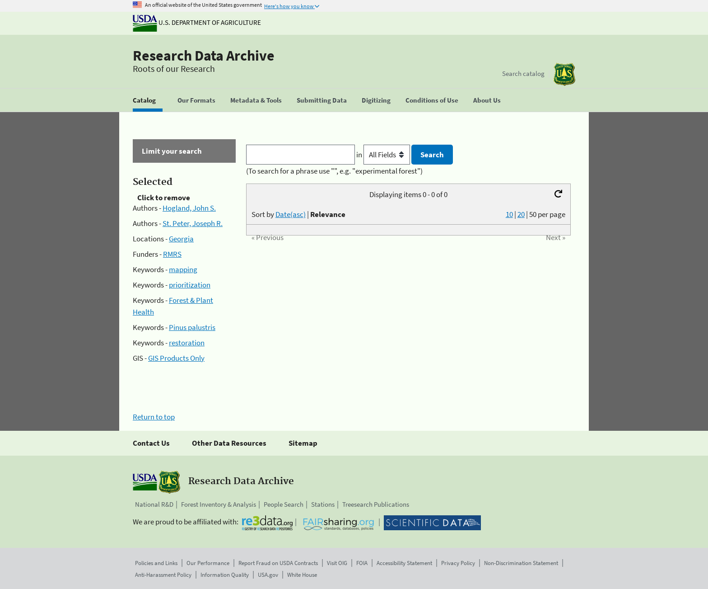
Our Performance (207, 563)
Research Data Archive (204, 56)
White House (302, 575)
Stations (323, 504)
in (384, 155)
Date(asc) (290, 214)
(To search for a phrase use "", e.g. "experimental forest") (334, 171)
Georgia (181, 239)
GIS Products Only (176, 358)
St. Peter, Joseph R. (193, 223)
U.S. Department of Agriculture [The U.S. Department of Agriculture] (197, 22)
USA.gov (268, 575)
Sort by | (298, 214)
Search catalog (523, 73)
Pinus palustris (192, 327)
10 (509, 214)
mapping (183, 269)
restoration (187, 343)
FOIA (362, 563)
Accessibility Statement (404, 563)
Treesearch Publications (375, 504)
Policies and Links (156, 563)
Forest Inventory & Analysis (218, 504)
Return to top (154, 417)
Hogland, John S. (189, 208)
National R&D (154, 504)
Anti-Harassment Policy (163, 575)
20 (521, 214)
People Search (283, 504)
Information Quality (224, 575)
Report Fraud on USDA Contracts (278, 563)
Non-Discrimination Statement (521, 563)
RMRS (172, 254)
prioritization (189, 285)
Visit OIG (337, 563)
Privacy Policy (458, 563)
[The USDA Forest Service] (564, 74)
